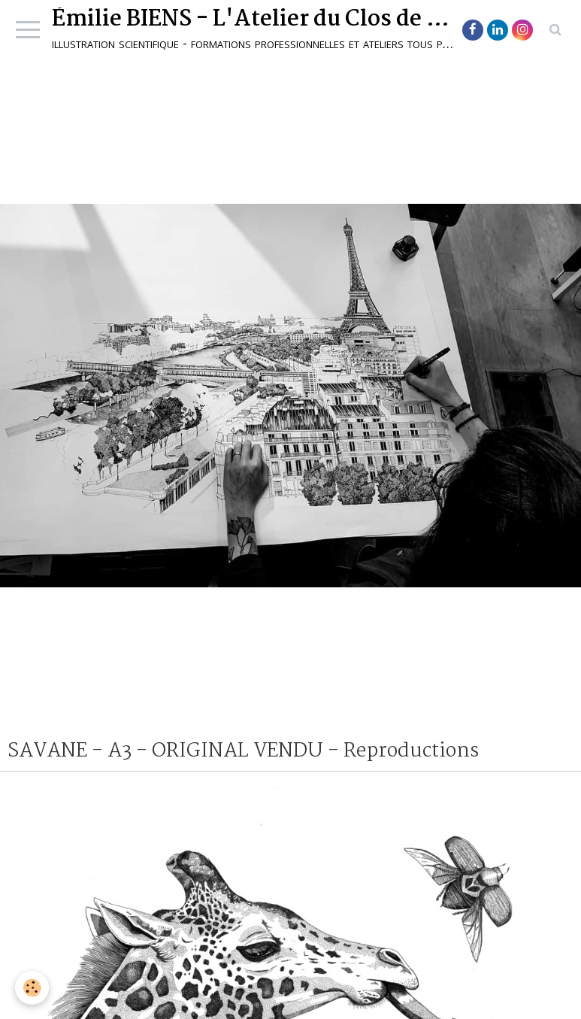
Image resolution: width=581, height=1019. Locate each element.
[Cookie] (32, 988)
